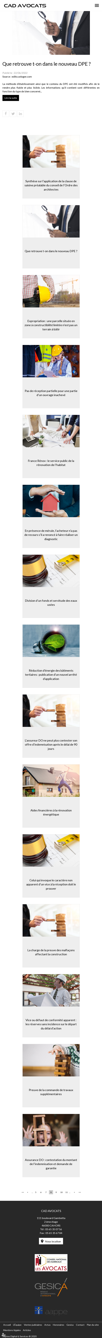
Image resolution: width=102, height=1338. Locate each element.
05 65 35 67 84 (54, 1232)
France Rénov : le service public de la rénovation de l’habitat (51, 463)
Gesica (70, 1324)
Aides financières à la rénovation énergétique (51, 812)
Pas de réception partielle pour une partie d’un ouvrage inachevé (51, 393)
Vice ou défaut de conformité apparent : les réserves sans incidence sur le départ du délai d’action (51, 1024)
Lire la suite (10, 97)
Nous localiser (53, 1241)
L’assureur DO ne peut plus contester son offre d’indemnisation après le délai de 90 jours (51, 744)
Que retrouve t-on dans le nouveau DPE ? (51, 251)
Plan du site (93, 1324)
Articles (27, 1330)
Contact (80, 1324)
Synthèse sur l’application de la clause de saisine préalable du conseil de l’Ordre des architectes (51, 185)
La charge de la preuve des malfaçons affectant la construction (51, 952)
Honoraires (58, 1324)
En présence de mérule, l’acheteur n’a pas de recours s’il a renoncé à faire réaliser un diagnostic (51, 535)
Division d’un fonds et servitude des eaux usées (51, 603)
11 (66, 1192)
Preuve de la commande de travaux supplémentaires (51, 1092)
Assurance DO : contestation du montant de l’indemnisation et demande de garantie (51, 1164)
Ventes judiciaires (33, 1324)
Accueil (7, 1324)
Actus (47, 1324)
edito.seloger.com (22, 76)
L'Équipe (17, 1324)
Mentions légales (12, 1330)
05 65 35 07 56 (53, 1229)
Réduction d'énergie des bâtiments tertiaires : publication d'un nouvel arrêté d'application (51, 675)
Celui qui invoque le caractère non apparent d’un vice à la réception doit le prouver (51, 884)
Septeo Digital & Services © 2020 (19, 1336)
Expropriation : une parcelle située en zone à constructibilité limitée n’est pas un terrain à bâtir (51, 325)
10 (61, 1192)
